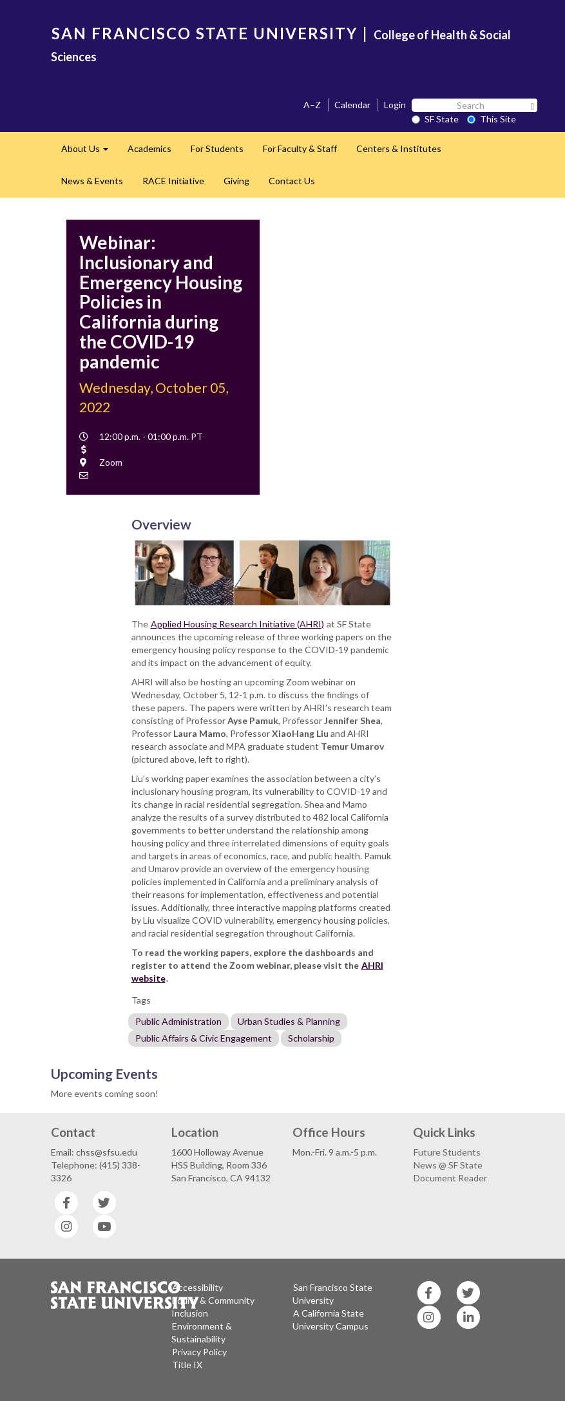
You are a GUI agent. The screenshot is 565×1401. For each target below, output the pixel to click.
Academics (149, 148)
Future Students (447, 1152)
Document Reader (450, 1177)
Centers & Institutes (398, 148)
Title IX (187, 1364)
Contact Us (292, 180)
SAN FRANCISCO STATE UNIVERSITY (205, 33)
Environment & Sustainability (201, 1332)
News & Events (92, 180)
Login (395, 104)
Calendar (352, 104)
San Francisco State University (332, 1294)
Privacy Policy (199, 1351)
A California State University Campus (330, 1319)
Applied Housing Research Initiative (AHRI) (237, 623)
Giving (236, 180)
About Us (89, 152)
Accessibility (197, 1287)
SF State (435, 118)
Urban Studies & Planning (289, 1021)
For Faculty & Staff (300, 148)
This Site (491, 118)
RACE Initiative (173, 180)
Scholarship (311, 1038)
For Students (217, 148)
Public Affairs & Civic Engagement (203, 1038)
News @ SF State (448, 1164)
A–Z (312, 104)
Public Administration (178, 1021)
